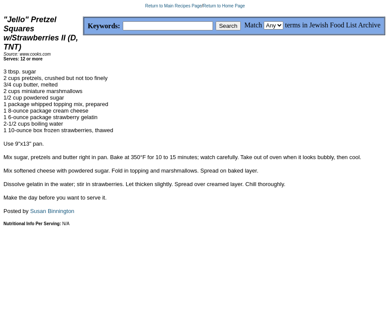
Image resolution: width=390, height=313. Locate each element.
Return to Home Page (224, 5)
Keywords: (83, 26)
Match (253, 25)
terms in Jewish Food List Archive (332, 25)
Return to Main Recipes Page (173, 5)
